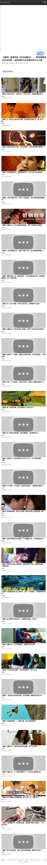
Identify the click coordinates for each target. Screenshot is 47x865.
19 (20, 861)
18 (45, 859)
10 (32, 859)
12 (38, 859)
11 (35, 859)
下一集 (40, 53)
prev (2, 859)
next (26, 861)
